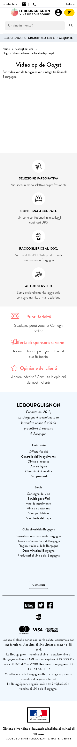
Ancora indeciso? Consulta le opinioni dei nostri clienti (38, 379)
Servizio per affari (39, 498)
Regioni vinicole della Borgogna (38, 545)
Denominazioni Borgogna (38, 550)
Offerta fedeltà (38, 451)
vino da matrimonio (38, 503)
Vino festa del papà (38, 518)
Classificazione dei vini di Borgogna (38, 535)
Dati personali (38, 476)
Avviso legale (38, 466)
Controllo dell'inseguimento (38, 456)
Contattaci (38, 585)
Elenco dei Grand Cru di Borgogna (38, 540)
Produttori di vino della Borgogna (38, 555)
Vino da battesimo (38, 508)
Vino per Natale (38, 513)
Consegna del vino (38, 493)
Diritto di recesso (38, 461)
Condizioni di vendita (38, 471)
